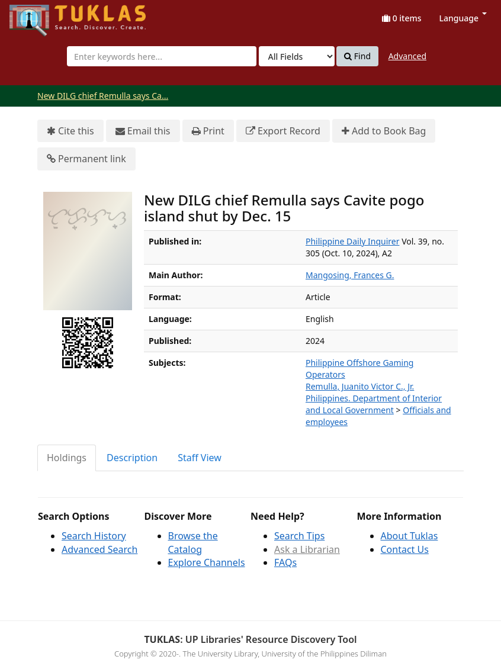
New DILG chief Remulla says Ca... (102, 95)
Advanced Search (99, 549)
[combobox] (161, 56)
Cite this (70, 131)
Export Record (283, 131)
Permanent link (86, 159)
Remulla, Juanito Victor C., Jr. (360, 386)
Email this (143, 131)
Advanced (407, 56)
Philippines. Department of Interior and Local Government (374, 404)
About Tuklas (409, 535)
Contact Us (405, 549)
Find (357, 56)
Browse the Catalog (193, 542)
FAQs (285, 562)
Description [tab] (132, 457)
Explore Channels (206, 562)
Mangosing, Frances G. (350, 275)
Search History (94, 535)
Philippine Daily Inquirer (353, 241)
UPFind (38, 15)
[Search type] (297, 56)
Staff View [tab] (199, 457)
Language (463, 18)
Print (208, 131)
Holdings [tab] (66, 457)
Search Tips (299, 535)
